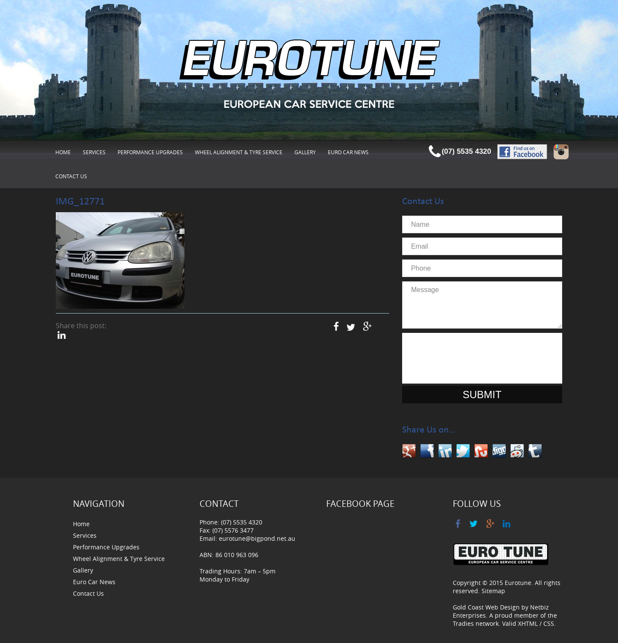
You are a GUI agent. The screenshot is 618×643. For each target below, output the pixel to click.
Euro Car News (348, 152)
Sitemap (493, 591)
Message (482, 305)
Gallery (305, 152)
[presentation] (482, 358)
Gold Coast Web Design (486, 607)
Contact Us (71, 176)
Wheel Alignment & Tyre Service (238, 152)
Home (63, 152)
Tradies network (476, 623)
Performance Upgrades (150, 152)
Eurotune (518, 583)
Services (94, 152)
